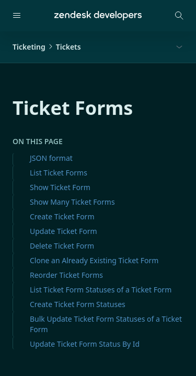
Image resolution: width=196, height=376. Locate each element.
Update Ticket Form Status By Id (85, 344)
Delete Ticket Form (62, 246)
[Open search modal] (179, 15)
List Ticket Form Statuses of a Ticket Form (100, 290)
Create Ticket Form (62, 216)
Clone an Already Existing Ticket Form (94, 260)
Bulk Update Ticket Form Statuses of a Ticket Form (106, 324)
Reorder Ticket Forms (66, 275)
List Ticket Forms (58, 173)
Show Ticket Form (60, 187)
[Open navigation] (16, 15)
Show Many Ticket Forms (72, 202)
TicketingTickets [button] (47, 47)
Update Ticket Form (63, 231)
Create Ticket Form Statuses (77, 304)
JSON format (51, 158)
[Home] (98, 15)
